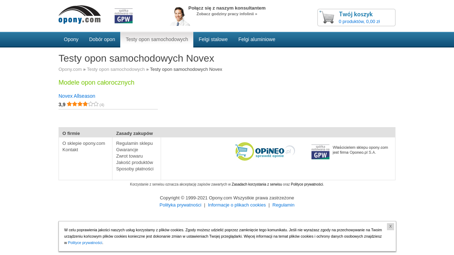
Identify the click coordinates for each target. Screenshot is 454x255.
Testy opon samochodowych (116, 69)
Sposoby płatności (135, 168)
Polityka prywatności (180, 205)
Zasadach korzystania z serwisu (257, 184)
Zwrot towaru (129, 156)
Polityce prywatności (307, 184)
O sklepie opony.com (83, 143)
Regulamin (283, 205)
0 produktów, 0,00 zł (359, 21)
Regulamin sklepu (134, 143)
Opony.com (70, 69)
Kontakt (70, 149)
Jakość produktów (134, 162)
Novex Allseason (77, 96)
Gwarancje (127, 149)
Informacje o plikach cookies (237, 205)
